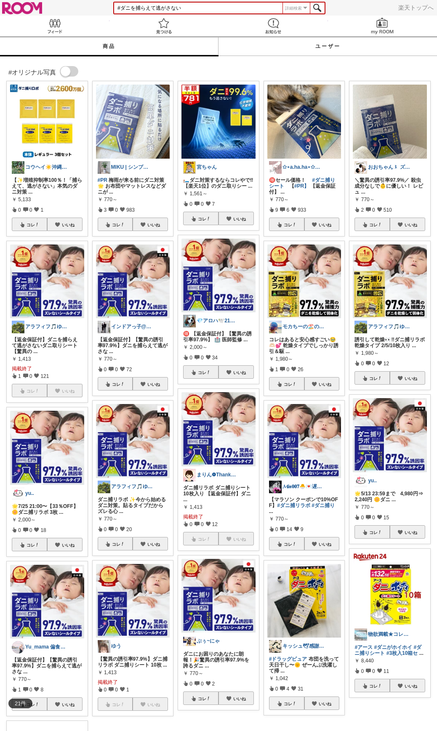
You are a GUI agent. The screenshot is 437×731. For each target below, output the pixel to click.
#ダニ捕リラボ (293, 505)
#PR (102, 180)
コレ (33, 225)
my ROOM (382, 26)
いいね (68, 225)
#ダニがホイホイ (393, 647)
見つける (164, 26)
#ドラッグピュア (288, 659)
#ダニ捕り (323, 505)
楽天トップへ (416, 7)
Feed (54, 26)
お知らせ (273, 26)
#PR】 (301, 186)
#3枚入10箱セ (402, 653)
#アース (363, 647)
